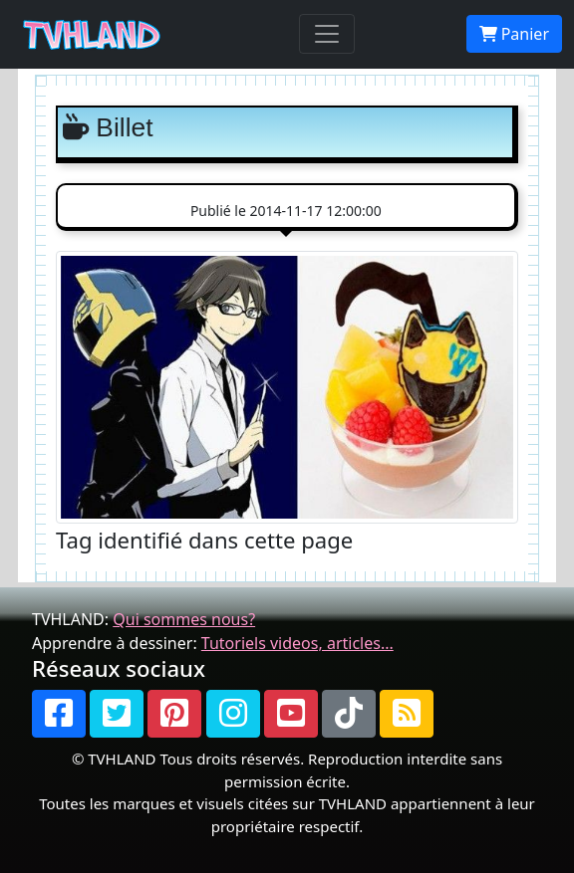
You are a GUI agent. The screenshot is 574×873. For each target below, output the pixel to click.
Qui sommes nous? (184, 619)
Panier (514, 34)
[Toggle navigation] (327, 34)
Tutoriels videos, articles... (297, 643)
